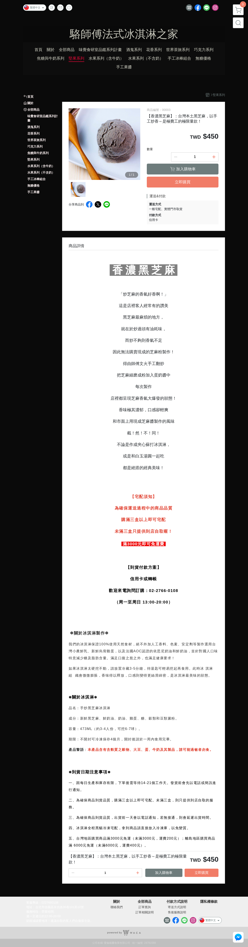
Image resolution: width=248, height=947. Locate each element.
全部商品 (145, 901)
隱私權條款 (209, 901)
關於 (116, 901)
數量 (150, 149)
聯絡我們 (117, 907)
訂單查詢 (145, 907)
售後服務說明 (177, 912)
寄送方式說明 (177, 907)
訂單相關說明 (145, 912)
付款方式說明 (177, 901)
